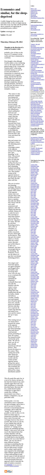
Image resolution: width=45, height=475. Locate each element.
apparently (36, 90)
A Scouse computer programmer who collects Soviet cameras (37, 58)
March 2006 (34, 209)
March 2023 (34, 347)
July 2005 (33, 197)
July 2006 (33, 215)
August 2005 (34, 198)
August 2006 (34, 217)
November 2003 (35, 186)
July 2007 (33, 233)
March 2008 (34, 246)
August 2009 (34, 272)
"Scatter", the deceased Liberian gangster (36, 148)
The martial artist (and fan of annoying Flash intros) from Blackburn (37, 50)
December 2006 (35, 223)
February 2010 (34, 281)
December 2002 (35, 171)
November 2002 (35, 169)
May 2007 (33, 230)
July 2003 (33, 181)
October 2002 (34, 167)
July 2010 (33, 289)
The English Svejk (35, 29)
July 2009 (33, 270)
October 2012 (34, 330)
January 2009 (34, 261)
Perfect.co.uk (34, 13)
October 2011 (34, 312)
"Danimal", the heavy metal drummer (36, 61)
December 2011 (35, 315)
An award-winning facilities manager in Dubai (36, 84)
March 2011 (34, 301)
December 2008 (35, 260)
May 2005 (33, 194)
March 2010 (34, 283)
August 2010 (34, 290)
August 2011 (34, 309)
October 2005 (34, 201)
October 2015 (34, 345)
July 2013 (33, 338)
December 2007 (35, 241)
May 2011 (33, 304)
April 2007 (33, 229)
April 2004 (33, 190)
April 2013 (33, 335)
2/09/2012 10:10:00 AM (14, 466)
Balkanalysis (34, 11)
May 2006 (33, 212)
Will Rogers (34, 26)
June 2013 (33, 336)
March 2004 (34, 189)
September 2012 (35, 329)
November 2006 (35, 221)
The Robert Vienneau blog (37, 18)
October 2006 (34, 220)
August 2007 (34, 235)
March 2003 (34, 175)
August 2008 (34, 253)
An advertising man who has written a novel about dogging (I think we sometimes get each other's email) (37, 78)
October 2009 (34, 275)
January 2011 (34, 298)
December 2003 (35, 187)
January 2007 (34, 224)
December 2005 (35, 204)
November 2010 (35, 295)
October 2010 (34, 293)
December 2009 (35, 278)
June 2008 (33, 250)
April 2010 (33, 284)
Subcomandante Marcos (37, 25)
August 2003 (34, 183)
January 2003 (34, 172)
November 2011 (35, 313)
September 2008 (35, 255)
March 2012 (34, 319)
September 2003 (35, 184)
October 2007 (34, 238)
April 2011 (33, 302)
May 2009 (33, 267)
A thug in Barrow (35, 154)
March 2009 (34, 264)
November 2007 (35, 240)
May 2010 (33, 286)
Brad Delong (34, 16)
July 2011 (33, 307)
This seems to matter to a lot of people (37, 34)
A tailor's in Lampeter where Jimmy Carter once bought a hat (37, 72)
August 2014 (34, 344)
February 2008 (34, 244)
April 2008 (33, 247)
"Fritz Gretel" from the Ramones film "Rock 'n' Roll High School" (37, 102)
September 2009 (35, 273)
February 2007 (34, 226)
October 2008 (34, 256)
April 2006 (33, 210)
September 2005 (35, 200)
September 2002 (35, 166)
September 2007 (35, 237)
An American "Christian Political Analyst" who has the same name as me (37, 139)
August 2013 (34, 339)
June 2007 (33, 232)
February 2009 (34, 263)
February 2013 (34, 333)
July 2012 (33, 325)
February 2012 (34, 318)
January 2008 (34, 243)
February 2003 (34, 174)
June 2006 (33, 213)
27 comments (8, 465)
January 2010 (34, 279)
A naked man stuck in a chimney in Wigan (37, 151)
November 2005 (35, 203)
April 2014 (33, 342)
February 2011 (34, 299)
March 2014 (34, 341)
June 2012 (33, 324)
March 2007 (34, 227)
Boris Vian (33, 28)
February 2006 (34, 207)
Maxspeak (33, 15)
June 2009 (33, 269)
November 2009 (35, 276)
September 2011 (35, 310)
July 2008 (33, 252)
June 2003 (33, 180)
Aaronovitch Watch (36, 10)
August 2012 (34, 327)
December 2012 (35, 332)
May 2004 (33, 192)
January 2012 (34, 316)
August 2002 (34, 164)
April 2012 (33, 321)
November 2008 (35, 258)
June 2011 (33, 306)
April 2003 (33, 177)
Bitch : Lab (33, 8)
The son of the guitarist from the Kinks (37, 87)
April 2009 (33, 266)
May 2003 (33, 178)
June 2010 (33, 287)
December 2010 (35, 296)
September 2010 (35, 292)
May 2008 (33, 249)
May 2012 (33, 322)
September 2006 (35, 218)
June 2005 (33, 195)
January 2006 (34, 206)
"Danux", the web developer (35, 45)
